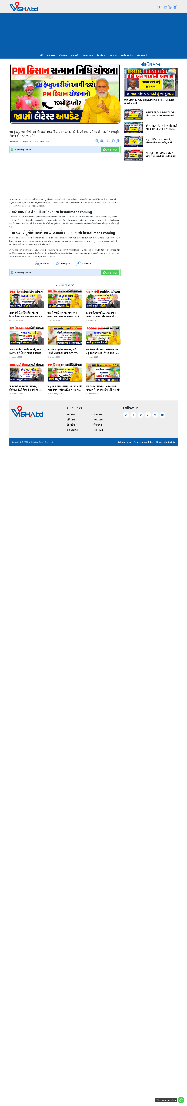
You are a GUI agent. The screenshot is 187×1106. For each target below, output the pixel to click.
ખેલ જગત (113, 55)
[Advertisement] (93, 32)
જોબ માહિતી (141, 55)
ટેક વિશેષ (101, 55)
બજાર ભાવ (88, 55)
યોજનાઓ (63, 55)
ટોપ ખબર (51, 55)
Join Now (110, 149)
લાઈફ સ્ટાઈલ (127, 55)
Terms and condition (143, 442)
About (159, 442)
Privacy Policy (124, 442)
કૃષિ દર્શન (75, 55)
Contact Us (169, 442)
